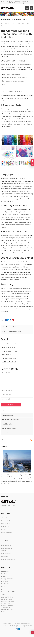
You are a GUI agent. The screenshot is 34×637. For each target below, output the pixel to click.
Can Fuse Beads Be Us (9, 358)
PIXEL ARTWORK (6, 533)
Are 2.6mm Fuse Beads (9, 362)
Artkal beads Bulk (7, 415)
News (3, 530)
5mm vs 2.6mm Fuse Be (9, 344)
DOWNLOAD (5, 524)
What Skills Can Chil (8, 355)
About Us (5, 3)
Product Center (6, 521)
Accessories (5, 433)
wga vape (18, 626)
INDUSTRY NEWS (19, 24)
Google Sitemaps (27, 626)
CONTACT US (13, 3)
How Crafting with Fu (8, 347)
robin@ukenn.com (22, 1)
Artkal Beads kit (7, 424)
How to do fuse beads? (14, 331)
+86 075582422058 (8, 1)
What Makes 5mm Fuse (9, 351)
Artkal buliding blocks (9, 428)
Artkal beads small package (10, 419)
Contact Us (11, 626)
